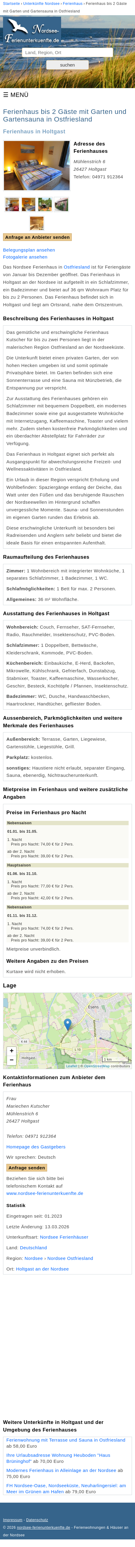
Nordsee (34, 1258)
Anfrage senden (27, 1167)
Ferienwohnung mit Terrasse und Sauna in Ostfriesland (66, 1439)
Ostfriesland (77, 266)
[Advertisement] (67, 1341)
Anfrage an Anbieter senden (37, 237)
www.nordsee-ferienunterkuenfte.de (44, 1193)
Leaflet (72, 1066)
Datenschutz (37, 1520)
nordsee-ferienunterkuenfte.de (43, 1527)
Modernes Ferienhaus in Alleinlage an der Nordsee (61, 1470)
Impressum (12, 1520)
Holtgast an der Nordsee (42, 1268)
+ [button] (12, 1051)
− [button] (12, 1060)
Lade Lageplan (66, 1030)
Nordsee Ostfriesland (70, 1258)
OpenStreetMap (97, 1066)
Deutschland (33, 1247)
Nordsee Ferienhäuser (64, 1237)
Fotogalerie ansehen (25, 256)
